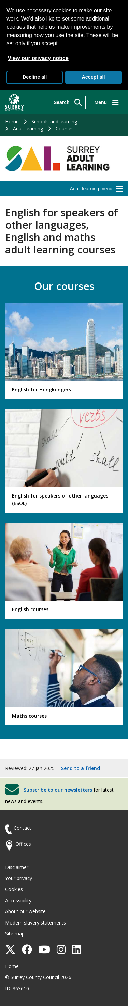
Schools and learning (54, 121)
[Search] (68, 102)
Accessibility (18, 900)
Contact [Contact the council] (22, 828)
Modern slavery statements (35, 922)
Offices (23, 844)
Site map (15, 933)
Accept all (93, 77)
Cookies (14, 889)
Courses (65, 128)
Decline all (35, 77)
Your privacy (18, 878)
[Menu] (107, 102)
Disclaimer (16, 867)
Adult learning (28, 128)
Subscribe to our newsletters (58, 790)
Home (12, 121)
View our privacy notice (38, 58)
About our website (25, 911)
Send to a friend (80, 768)
